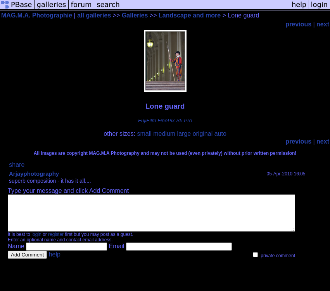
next (322, 24)
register (56, 241)
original (203, 133)
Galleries (135, 15)
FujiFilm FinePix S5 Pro (165, 120)
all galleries (94, 15)
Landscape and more (190, 15)
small (144, 133)
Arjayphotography (34, 173)
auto (220, 133)
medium (164, 133)
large (184, 133)
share (16, 164)
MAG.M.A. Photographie (36, 15)
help (54, 261)
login (36, 241)
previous (298, 24)
